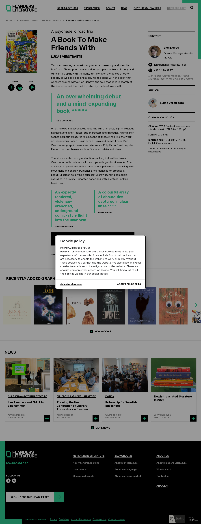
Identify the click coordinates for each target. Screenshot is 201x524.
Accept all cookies (129, 284)
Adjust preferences (71, 284)
